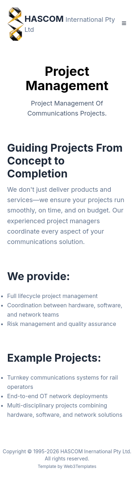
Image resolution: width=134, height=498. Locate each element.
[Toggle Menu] (124, 23)
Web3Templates (80, 466)
